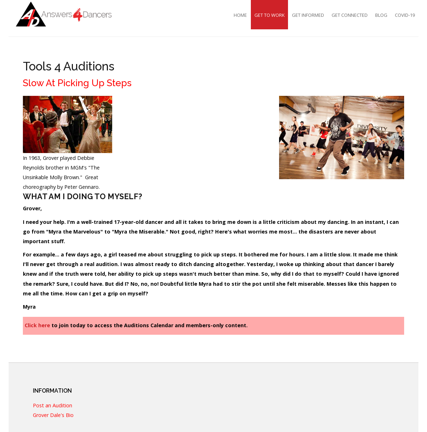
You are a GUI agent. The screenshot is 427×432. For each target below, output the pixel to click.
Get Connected (350, 15)
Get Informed (308, 15)
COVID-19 (405, 15)
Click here (37, 325)
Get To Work (269, 15)
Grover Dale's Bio (53, 415)
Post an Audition (52, 406)
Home (240, 15)
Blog (381, 15)
